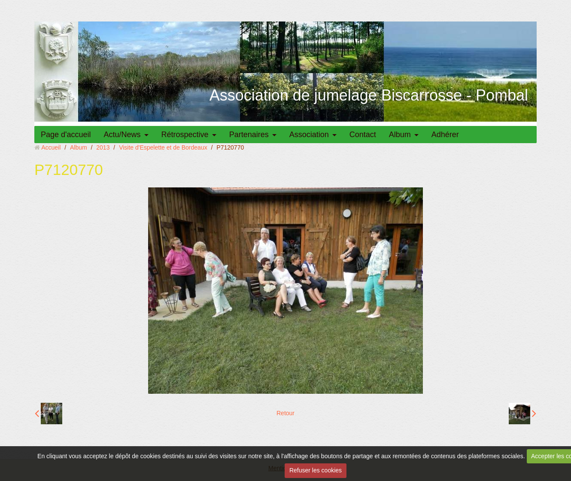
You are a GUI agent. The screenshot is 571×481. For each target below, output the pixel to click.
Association (309, 134)
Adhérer (445, 134)
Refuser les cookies (315, 470)
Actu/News (122, 134)
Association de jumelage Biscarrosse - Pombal (369, 95)
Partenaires (249, 134)
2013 (102, 147)
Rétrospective (185, 134)
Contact (362, 134)
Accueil (51, 147)
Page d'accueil (66, 134)
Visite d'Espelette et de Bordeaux (163, 147)
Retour (285, 413)
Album (400, 134)
